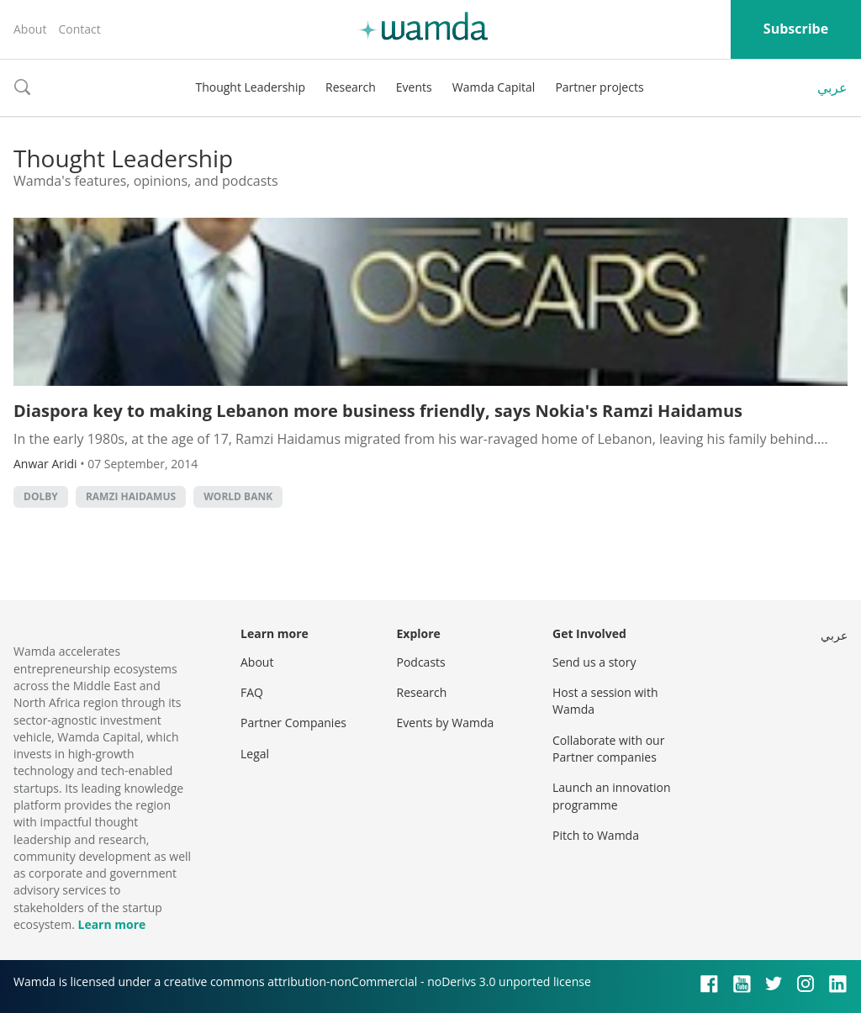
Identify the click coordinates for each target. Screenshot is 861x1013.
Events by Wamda (445, 723)
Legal (254, 754)
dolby (41, 496)
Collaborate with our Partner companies (608, 748)
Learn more (111, 924)
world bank (237, 496)
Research (350, 87)
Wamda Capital (494, 87)
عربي (832, 87)
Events (414, 87)
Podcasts (421, 662)
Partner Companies (293, 723)
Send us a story (594, 662)
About (29, 29)
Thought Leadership (250, 87)
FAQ (251, 692)
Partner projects (599, 87)
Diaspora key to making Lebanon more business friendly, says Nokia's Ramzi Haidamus (377, 410)
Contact (79, 29)
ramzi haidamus (131, 496)
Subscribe (795, 28)
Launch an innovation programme (611, 795)
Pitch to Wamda (595, 835)
